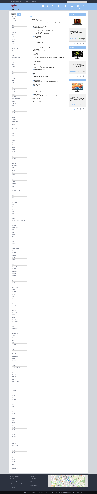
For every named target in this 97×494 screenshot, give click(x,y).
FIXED (13, 172)
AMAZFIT (14, 52)
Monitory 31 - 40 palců (48, 57)
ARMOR (13, 69)
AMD (13, 55)
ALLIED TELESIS (15, 48)
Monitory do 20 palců (37, 56)
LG (12, 262)
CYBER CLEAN (15, 128)
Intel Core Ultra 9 (47, 33)
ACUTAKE (14, 32)
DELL (13, 133)
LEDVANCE (14, 254)
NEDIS (13, 289)
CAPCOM (14, 101)
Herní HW (37, 94)
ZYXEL (13, 470)
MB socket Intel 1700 (39, 67)
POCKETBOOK (15, 328)
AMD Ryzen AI (39, 41)
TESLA (13, 404)
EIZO (13, 144)
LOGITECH (14, 264)
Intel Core (38, 28)
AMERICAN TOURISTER (16, 57)
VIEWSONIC (14, 432)
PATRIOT (13, 314)
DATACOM (14, 130)
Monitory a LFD (35, 53)
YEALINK (13, 461)
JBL (13, 236)
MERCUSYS (14, 271)
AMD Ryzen (38, 37)
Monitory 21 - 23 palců (47, 56)
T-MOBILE (14, 409)
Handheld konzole (36, 98)
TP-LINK (13, 411)
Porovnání (59, 6)
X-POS (13, 459)
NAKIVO (13, 282)
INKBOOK (14, 222)
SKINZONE (14, 374)
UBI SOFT (14, 420)
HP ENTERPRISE (15, 208)
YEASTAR (14, 463)
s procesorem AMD (38, 36)
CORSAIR (14, 119)
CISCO (13, 110)
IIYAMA (13, 216)
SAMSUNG (14, 349)
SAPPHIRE (14, 353)
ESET (13, 160)
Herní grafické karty (53, 81)
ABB (13, 22)
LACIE (13, 250)
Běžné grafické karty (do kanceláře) (41, 81)
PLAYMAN (14, 323)
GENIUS (13, 186)
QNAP (13, 335)
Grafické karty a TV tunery (39, 79)
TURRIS (13, 418)
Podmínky (78, 6)
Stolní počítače (35, 19)
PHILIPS (13, 316)
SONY (13, 378)
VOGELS (13, 441)
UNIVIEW (14, 425)
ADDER (13, 36)
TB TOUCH (14, 401)
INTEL (13, 224)
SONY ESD (14, 379)
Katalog (43, 6)
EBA (13, 142)
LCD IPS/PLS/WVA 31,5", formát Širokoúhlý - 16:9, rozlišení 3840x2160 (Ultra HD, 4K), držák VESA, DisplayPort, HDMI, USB (77, 66)
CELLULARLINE (15, 107)
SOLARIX (14, 376)
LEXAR (13, 259)
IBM (13, 213)
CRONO (13, 123)
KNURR (13, 245)
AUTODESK (14, 75)
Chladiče (35, 62)
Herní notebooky (37, 45)
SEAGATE (14, 360)
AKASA (13, 43)
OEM (13, 307)
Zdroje (35, 89)
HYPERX (13, 211)
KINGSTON (14, 243)
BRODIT (13, 94)
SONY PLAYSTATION (16, 381)
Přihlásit (25, 1)
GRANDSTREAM (15, 201)
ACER (13, 27)
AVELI (13, 80)
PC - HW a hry (36, 93)
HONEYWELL (14, 202)
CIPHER (13, 108)
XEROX (13, 456)
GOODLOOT (14, 195)
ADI (13, 38)
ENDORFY (14, 149)
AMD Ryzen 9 (39, 39)
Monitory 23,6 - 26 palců (58, 56)
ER (12, 156)
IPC (13, 229)
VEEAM (13, 427)
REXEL (13, 342)
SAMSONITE (14, 347)
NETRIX (13, 293)
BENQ (13, 91)
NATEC (13, 284)
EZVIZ (13, 167)
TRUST (13, 417)
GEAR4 (13, 181)
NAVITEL (14, 286)
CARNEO (14, 103)
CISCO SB (14, 114)
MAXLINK (14, 268)
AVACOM (14, 76)
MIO (13, 277)
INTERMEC (14, 225)
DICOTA (13, 137)
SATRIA (13, 355)
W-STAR (13, 452)
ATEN (13, 73)
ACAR (13, 25)
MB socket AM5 (45, 70)
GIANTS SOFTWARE (16, 190)
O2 (12, 303)
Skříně (36, 85)
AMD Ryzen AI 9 (39, 42)
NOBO (13, 296)
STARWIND (14, 385)
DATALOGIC (14, 131)
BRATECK (14, 92)
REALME (13, 337)
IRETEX (13, 231)
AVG (13, 82)
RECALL (13, 339)
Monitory (35, 54)
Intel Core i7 (38, 30)
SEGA (13, 363)
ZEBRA (13, 466)
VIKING (13, 434)
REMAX (13, 340)
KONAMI (14, 247)
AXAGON (14, 85)
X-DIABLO (14, 454)
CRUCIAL (14, 124)
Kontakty (84, 6)
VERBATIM (14, 429)
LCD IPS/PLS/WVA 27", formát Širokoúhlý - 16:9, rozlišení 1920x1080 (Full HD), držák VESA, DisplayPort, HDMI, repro (77, 99)
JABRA (13, 234)
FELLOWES (14, 169)
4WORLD (14, 20)
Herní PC (58, 22)
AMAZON (14, 54)
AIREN (13, 41)
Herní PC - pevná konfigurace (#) (41, 95)
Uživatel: (16, 1)
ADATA (13, 34)
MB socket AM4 (37, 70)
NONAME (14, 300)
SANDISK (14, 351)
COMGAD (14, 116)
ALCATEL (14, 45)
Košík (33, 492)
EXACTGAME (14, 165)
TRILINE (13, 413)
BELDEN (13, 87)
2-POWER (14, 18)
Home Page (27, 492)
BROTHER (14, 96)
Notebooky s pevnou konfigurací (40, 26)
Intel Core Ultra (39, 32)
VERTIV (13, 431)
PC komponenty (36, 60)
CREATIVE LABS (15, 121)
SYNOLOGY (14, 390)
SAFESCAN (14, 344)
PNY (13, 326)
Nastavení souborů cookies (65, 492)
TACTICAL (14, 394)
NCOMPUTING (15, 287)
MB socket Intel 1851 (49, 67)
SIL (12, 372)
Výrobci (19, 14)
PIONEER (14, 319)
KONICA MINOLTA (15, 248)
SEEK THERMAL (15, 362)
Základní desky (36, 64)
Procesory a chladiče (37, 61)
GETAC (13, 188)
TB (12, 397)
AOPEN (13, 61)
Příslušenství (65, 6)
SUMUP (13, 386)
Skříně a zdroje (36, 84)
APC (13, 62)
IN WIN (13, 218)
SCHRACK (14, 369)
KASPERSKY (14, 239)
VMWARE (14, 440)
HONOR (13, 204)
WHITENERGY (15, 450)
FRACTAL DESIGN (15, 177)
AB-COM (14, 23)
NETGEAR (14, 291)
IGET (13, 215)
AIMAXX (13, 39)
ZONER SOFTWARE (15, 468)
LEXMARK (14, 261)
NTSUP (13, 301)
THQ (13, 406)
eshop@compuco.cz (34, 485)
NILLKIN (13, 294)
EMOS (13, 147)
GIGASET (14, 193)
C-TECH (13, 126)
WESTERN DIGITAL (15, 448)
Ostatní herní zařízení (37, 101)
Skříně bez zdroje (38, 87)
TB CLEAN (14, 399)
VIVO (13, 438)
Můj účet (72, 6)
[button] (68, 480)
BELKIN (13, 89)
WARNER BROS (15, 445)
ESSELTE (13, 162)
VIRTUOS (14, 436)
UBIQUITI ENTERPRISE (16, 424)
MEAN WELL (14, 270)
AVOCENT (14, 84)
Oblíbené (53, 6)
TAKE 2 (13, 395)
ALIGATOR (14, 46)
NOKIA (13, 298)
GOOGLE (14, 197)
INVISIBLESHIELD (15, 227)
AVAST (13, 78)
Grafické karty (37, 80)
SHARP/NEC (14, 365)
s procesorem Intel (38, 27)
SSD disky (36, 74)
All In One (35, 22)
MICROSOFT (14, 273)
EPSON (13, 153)
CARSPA (13, 105)
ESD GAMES (14, 158)
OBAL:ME (14, 305)
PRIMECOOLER (15, 333)
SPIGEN (13, 383)
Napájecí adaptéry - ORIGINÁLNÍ (40, 50)
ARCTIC (13, 66)
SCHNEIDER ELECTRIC (16, 367)
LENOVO (14, 257)
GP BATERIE (14, 199)
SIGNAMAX (14, 371)
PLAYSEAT (14, 324)
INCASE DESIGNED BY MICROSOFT (18, 220)
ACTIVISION (14, 31)
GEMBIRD (14, 183)
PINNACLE (14, 317)
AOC (13, 59)
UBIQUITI (14, 422)
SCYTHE (13, 358)
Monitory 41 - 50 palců (59, 57)
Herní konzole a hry (36, 91)
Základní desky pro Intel (39, 66)
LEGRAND (14, 255)
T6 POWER (14, 392)
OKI (13, 309)
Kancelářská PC (52, 22)
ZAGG (13, 464)
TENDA (13, 402)
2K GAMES (14, 16)
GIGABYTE (14, 192)
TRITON (13, 415)
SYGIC (13, 388)
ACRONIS (14, 29)
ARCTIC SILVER (15, 68)
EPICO (13, 151)
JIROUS (13, 238)
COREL (13, 117)
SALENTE (14, 346)
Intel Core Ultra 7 (39, 33)
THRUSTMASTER (15, 408)
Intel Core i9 (50, 30)
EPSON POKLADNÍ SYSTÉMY (17, 154)
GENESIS (14, 185)
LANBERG (14, 252)
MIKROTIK (14, 275)
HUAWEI (14, 209)
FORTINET (14, 176)
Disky (34, 73)
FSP (13, 179)
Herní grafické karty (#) (53, 95)
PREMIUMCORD (15, 332)
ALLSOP (13, 50)
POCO (13, 330)
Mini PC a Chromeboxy (43, 22)
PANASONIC (14, 312)
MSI (13, 280)
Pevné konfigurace (37, 20)
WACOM (14, 443)
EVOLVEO (14, 163)
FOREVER (14, 174)
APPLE (13, 64)
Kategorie (14, 14)
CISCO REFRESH (15, 112)
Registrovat (33, 1)
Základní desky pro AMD (39, 69)
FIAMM (13, 170)
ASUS (13, 71)
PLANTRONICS (15, 321)
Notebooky (34, 24)
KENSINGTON (14, 241)
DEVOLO (13, 135)
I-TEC (13, 232)
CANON (13, 100)
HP (12, 206)
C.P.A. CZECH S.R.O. (16, 98)
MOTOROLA (14, 278)
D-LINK (13, 139)
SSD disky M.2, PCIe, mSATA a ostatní (41, 76)
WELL (13, 447)
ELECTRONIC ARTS (15, 146)
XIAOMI (13, 457)
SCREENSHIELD (15, 356)
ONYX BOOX (14, 310)
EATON (13, 140)
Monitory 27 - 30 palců (38, 57)
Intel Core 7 (44, 30)
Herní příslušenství (37, 99)
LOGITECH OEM (15, 266)
